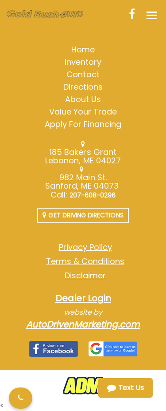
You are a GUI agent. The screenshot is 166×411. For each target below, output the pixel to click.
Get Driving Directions (82, 215)
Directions (83, 86)
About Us (83, 99)
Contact (82, 74)
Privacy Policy (85, 247)
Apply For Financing (83, 124)
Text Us (125, 388)
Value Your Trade (83, 111)
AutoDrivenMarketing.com (83, 324)
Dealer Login (83, 298)
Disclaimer (85, 275)
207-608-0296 (92, 195)
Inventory (83, 61)
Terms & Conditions (85, 261)
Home (83, 49)
